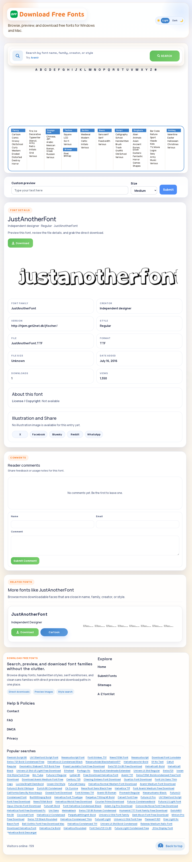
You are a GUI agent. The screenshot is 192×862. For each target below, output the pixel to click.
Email (99, 516)
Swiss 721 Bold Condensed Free (25, 761)
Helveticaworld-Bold (136, 761)
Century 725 (73, 779)
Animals (137, 138)
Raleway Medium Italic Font (156, 823)
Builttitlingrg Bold (40, 797)
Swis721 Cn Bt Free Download (125, 766)
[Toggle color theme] (170, 21)
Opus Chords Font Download (24, 805)
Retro (32, 146)
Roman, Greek (50, 150)
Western (16, 150)
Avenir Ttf (127, 775)
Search (164, 56)
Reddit (75, 434)
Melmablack (69, 810)
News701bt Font (119, 757)
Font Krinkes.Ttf (97, 757)
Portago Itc (83, 770)
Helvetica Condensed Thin (76, 819)
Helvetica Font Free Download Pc (26, 810)
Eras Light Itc (171, 819)
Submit (168, 190)
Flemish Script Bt (17, 757)
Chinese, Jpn (51, 138)
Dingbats (138, 130)
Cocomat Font (25, 814)
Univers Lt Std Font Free (128, 819)
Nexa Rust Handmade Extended (111, 770)
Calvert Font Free (128, 797)
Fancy (16, 130)
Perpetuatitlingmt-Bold (82, 814)
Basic (102, 130)
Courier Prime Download (109, 801)
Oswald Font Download (58, 792)
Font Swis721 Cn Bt (100, 828)
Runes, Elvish (136, 148)
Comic (15, 138)
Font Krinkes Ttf (84, 792)
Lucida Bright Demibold (30, 783)
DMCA (11, 729)
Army (153, 157)
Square (67, 134)
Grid (31, 153)
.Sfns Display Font (162, 828)
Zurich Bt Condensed (49, 788)
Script (119, 130)
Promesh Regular (129, 792)
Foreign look (51, 131)
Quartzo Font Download (138, 779)
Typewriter (34, 137)
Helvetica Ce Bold (49, 828)
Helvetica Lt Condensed (51, 814)
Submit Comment (25, 560)
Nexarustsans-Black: (155, 792)
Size (134, 183)
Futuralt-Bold (52, 805)
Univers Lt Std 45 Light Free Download (38, 770)
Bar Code (155, 131)
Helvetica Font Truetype (68, 797)
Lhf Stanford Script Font (44, 757)
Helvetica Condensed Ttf (82, 823)
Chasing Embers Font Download (102, 779)
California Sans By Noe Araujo (24, 792)
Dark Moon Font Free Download (150, 814)
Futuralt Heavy (76, 783)
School (119, 138)
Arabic (49, 142)
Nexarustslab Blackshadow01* (103, 761)
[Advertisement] (96, 98)
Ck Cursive (71, 788)
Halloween (172, 141)
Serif (100, 138)
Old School (17, 144)
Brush (118, 144)
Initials (32, 149)
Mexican (50, 145)
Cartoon (16, 134)
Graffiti (119, 150)
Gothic (85, 130)
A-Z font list (106, 694)
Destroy (16, 160)
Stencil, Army (33, 142)
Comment (17, 531)
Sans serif (103, 134)
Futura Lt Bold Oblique (20, 788)
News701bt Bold (42, 801)
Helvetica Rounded (75, 828)
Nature (153, 134)
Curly (14, 147)
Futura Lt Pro (148, 797)
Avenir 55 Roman (106, 792)
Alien (135, 134)
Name (14, 516)
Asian (136, 141)
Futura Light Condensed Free (132, 828)
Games (136, 163)
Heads (153, 141)
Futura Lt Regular (56, 775)
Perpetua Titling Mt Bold (100, 797)
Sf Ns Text (157, 761)
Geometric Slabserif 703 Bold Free (39, 766)
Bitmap (68, 150)
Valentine (172, 134)
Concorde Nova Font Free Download (157, 805)
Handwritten (122, 141)
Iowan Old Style (56, 783)
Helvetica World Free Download (73, 801)
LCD (66, 138)
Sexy (152, 154)
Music (153, 160)
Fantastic (138, 156)
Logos (153, 150)
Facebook (38, 434)
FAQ (10, 720)
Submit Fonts (107, 676)
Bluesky (57, 434)
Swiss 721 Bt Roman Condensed (97, 810)
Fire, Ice (33, 131)
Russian (50, 154)
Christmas (172, 144)
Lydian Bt (75, 775)
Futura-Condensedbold (141, 801)
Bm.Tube (37, 775)
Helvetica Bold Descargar (22, 832)
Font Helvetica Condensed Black (82, 805)
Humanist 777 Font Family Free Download (143, 810)
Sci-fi (66, 141)
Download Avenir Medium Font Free (42, 779)
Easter (170, 138)
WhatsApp (94, 434)
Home (102, 667)
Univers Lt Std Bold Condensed (118, 823)
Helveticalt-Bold (155, 766)
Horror (15, 164)
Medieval (85, 134)
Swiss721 (168, 770)
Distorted (17, 157)
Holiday (172, 130)
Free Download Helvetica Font (100, 775)
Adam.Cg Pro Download (118, 805)
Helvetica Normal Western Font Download (112, 783)
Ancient (137, 144)
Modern (85, 138)
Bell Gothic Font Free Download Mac (43, 823)
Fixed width (104, 141)
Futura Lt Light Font (169, 801)
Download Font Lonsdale (166, 757)
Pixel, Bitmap (67, 154)
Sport (153, 137)
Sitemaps (104, 685)
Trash (118, 147)
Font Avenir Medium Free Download (153, 788)
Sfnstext (69, 770)
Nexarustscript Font (73, 757)
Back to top (170, 846)
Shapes (136, 166)
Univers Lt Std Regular (147, 770)
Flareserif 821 (152, 819)
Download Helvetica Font (21, 828)
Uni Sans (54, 810)
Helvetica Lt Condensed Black (65, 761)
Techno (68, 130)
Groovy (15, 141)
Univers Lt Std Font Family (114, 814)
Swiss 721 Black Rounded (42, 819)
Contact (13, 711)
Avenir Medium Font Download (158, 783)
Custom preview (23, 183)
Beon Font (13, 823)
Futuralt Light (103, 819)
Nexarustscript (140, 757)
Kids (152, 144)
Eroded (15, 154)
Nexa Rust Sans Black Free (96, 788)
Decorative (35, 134)
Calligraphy (121, 134)
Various (33, 156)
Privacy (12, 738)
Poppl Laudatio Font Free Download (84, 766)
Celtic (84, 141)
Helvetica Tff (122, 788)
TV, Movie (155, 147)
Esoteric (137, 153)
